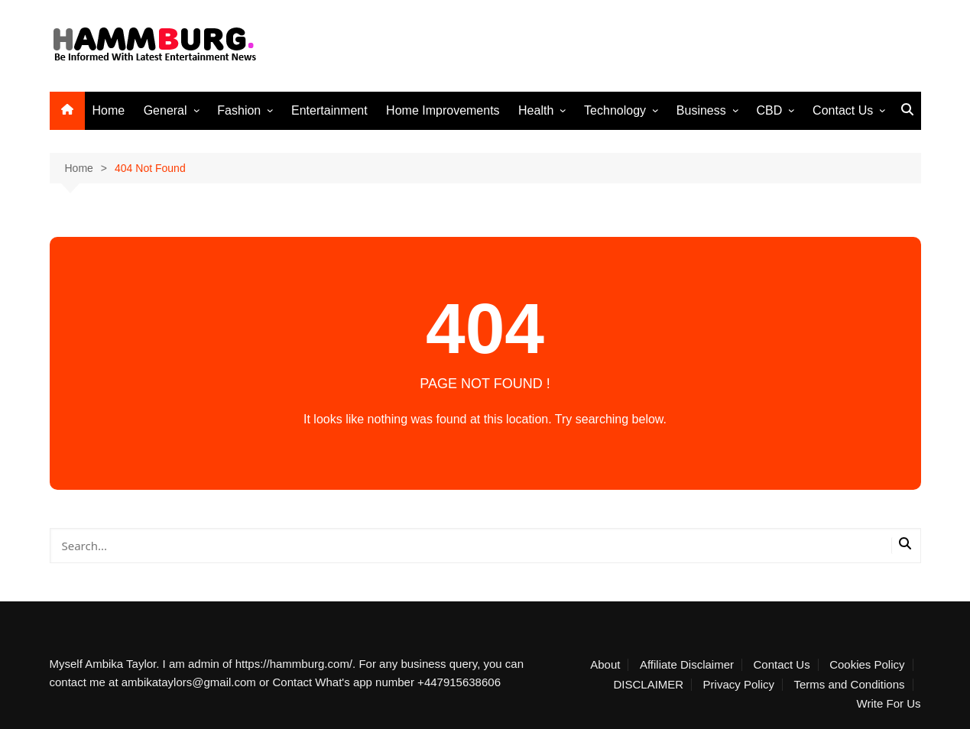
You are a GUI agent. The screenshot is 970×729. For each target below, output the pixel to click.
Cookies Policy (866, 665)
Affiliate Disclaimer (687, 665)
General (165, 110)
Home (108, 110)
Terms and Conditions (848, 685)
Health (535, 110)
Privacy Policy (738, 685)
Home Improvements (443, 110)
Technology (615, 110)
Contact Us (843, 110)
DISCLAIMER (648, 685)
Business (701, 110)
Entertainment (329, 110)
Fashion (239, 110)
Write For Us (889, 704)
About (605, 665)
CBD (770, 110)
